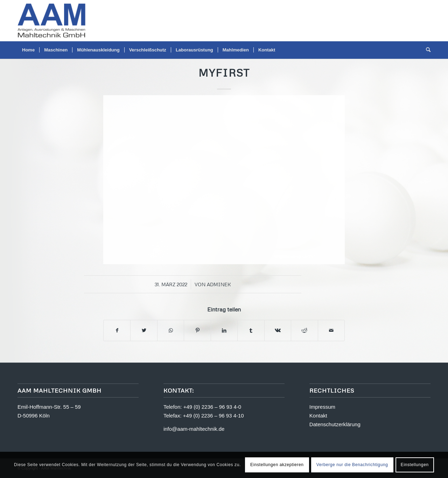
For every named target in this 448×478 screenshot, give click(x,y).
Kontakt (318, 416)
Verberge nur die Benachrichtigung (352, 464)
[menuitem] (28, 50)
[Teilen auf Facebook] (117, 330)
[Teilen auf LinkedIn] (224, 330)
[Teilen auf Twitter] (144, 330)
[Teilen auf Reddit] (304, 330)
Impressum (322, 407)
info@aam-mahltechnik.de (193, 429)
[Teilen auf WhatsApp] (171, 330)
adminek (219, 284)
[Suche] (425, 50)
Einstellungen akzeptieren (276, 464)
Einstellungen (415, 464)
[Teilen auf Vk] (278, 330)
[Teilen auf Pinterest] (197, 330)
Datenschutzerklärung (334, 424)
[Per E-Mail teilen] (331, 330)
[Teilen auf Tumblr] (251, 330)
